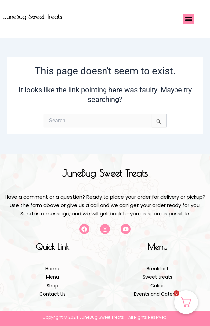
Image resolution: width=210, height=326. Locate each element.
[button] (188, 19)
